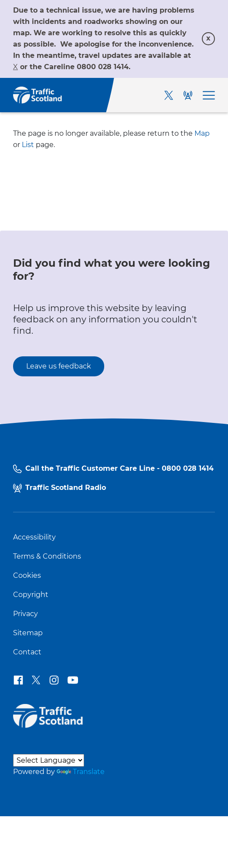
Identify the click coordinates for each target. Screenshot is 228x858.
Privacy (25, 613)
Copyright (30, 594)
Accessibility (34, 537)
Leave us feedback (58, 366)
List (28, 145)
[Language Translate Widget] (48, 760)
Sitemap (28, 633)
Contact (27, 652)
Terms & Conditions (47, 556)
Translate (81, 772)
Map (202, 133)
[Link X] (15, 67)
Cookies (27, 575)
